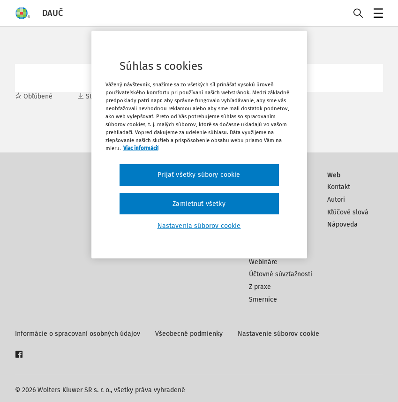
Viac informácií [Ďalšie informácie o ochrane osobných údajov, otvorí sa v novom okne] (140, 148)
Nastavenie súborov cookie (278, 334)
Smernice (263, 299)
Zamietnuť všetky (199, 204)
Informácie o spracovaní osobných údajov (77, 334)
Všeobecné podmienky (189, 334)
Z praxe (260, 287)
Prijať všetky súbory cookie (199, 175)
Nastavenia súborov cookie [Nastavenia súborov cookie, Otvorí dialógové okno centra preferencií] (199, 226)
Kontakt (338, 187)
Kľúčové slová (347, 212)
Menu (376, 14)
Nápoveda (342, 224)
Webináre (263, 262)
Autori (336, 200)
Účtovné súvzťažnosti (280, 274)
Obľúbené (34, 96)
